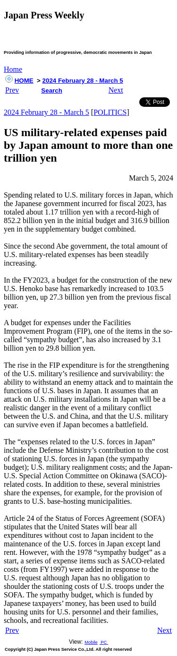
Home (13, 69)
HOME (24, 80)
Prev (12, 90)
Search (51, 90)
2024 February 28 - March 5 (82, 80)
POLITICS (109, 112)
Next (116, 90)
